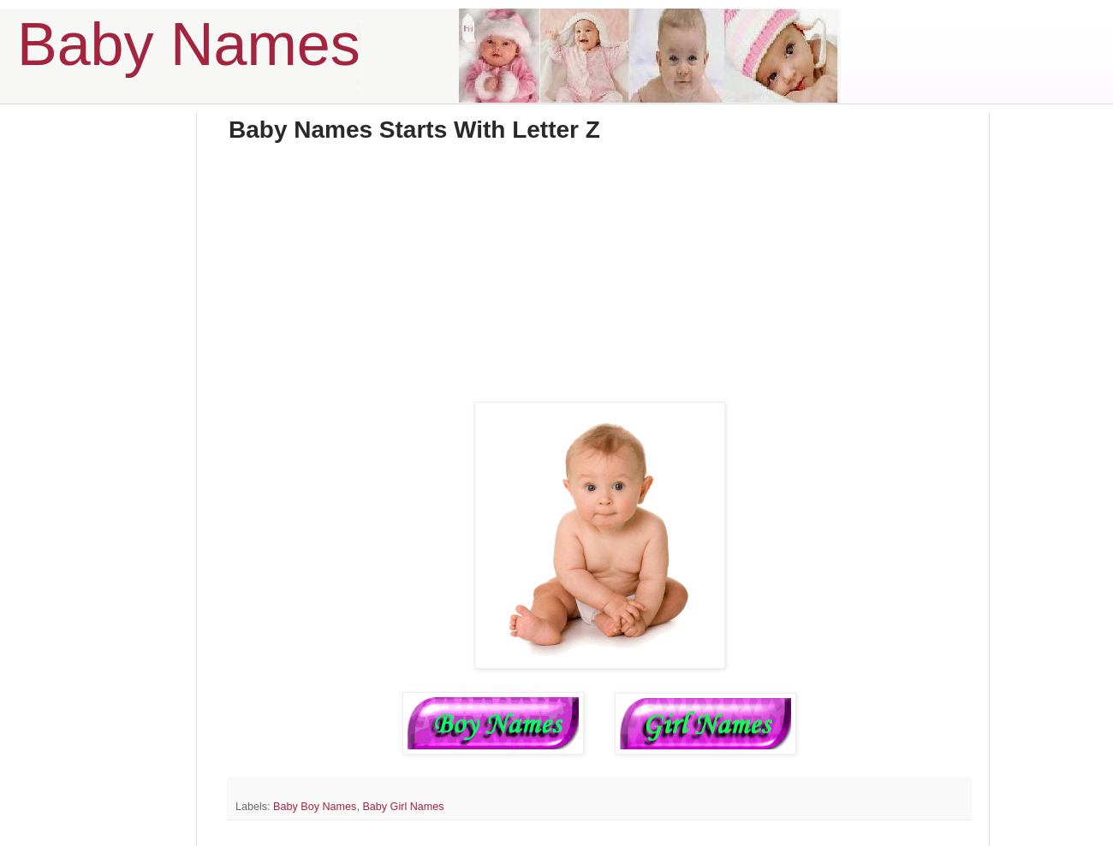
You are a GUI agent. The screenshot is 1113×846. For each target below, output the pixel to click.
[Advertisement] (599, 282)
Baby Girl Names (402, 807)
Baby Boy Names (314, 807)
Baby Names (188, 44)
